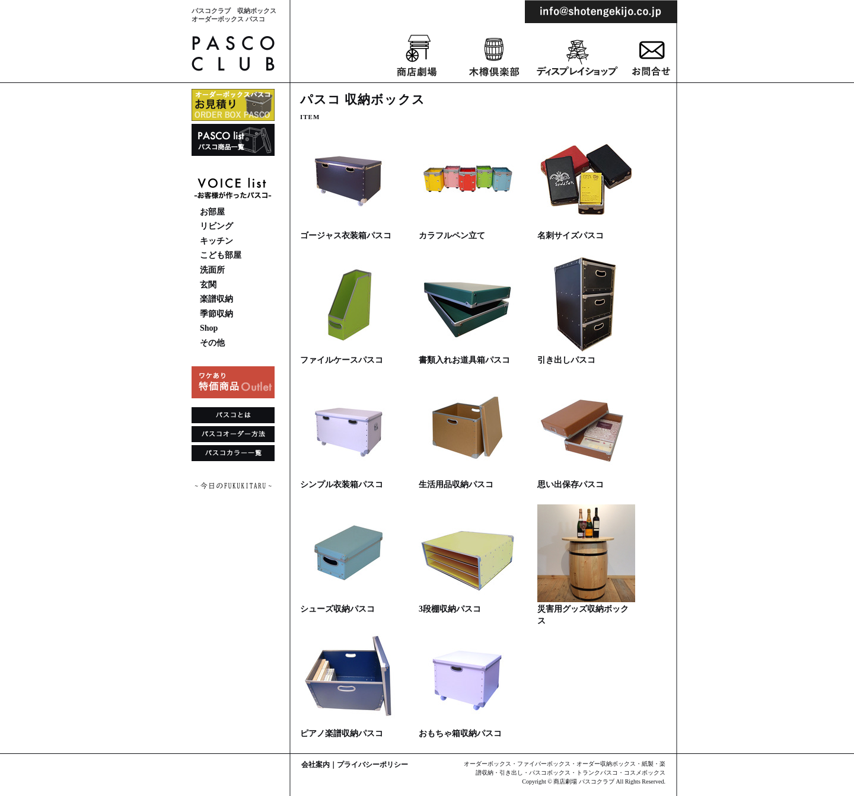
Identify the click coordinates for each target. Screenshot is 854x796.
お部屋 (212, 211)
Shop (209, 328)
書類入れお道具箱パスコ (464, 360)
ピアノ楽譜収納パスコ (341, 733)
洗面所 (212, 270)
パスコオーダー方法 (233, 435)
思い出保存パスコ (570, 484)
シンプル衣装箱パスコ (341, 484)
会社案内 (315, 764)
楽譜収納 (216, 299)
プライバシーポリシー (372, 764)
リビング (216, 226)
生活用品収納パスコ (456, 484)
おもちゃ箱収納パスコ (460, 733)
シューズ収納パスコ (337, 609)
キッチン (216, 240)
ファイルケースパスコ (341, 360)
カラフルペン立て (452, 235)
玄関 (208, 284)
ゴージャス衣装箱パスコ (345, 235)
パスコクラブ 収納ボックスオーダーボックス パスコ (234, 15)
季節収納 (216, 313)
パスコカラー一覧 (233, 454)
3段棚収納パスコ (450, 609)
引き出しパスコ (566, 360)
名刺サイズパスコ (570, 235)
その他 (212, 342)
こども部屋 (220, 255)
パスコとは (233, 416)
